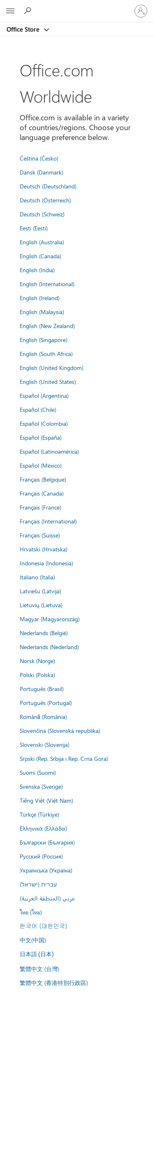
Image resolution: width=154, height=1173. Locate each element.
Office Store (24, 29)
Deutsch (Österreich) (45, 200)
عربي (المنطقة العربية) (47, 898)
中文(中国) (33, 940)
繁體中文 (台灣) (39, 968)
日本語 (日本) (37, 954)
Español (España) (41, 437)
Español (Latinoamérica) (49, 451)
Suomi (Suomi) (38, 772)
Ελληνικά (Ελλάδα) (43, 828)
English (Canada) (40, 256)
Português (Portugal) (46, 702)
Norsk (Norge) (37, 661)
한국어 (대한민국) (43, 926)
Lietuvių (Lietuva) (41, 605)
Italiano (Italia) (37, 577)
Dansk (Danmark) (41, 172)
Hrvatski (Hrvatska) (43, 549)
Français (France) (40, 507)
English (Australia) (42, 242)
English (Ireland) (40, 298)
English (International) (47, 284)
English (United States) (48, 381)
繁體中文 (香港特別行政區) (54, 982)
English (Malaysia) (42, 312)
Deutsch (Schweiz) (42, 214)
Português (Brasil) (42, 688)
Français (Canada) (42, 493)
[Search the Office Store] (29, 10)
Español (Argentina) (44, 395)
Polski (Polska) (37, 674)
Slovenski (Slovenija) (44, 744)
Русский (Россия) (41, 856)
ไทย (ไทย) (31, 912)
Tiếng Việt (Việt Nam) (46, 800)
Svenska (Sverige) (41, 786)
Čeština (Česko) (39, 158)
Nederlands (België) (44, 633)
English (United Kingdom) (51, 367)
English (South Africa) (46, 353)
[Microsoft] (77, 6)
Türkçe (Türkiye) (39, 814)
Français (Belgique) (43, 479)
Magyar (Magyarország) (50, 619)
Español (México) (41, 465)
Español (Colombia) (44, 423)
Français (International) (48, 521)
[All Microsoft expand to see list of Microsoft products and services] (10, 11)
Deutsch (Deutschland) (48, 186)
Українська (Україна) (46, 870)
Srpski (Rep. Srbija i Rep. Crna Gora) (64, 758)
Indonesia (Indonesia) (46, 563)
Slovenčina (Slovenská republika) (60, 730)
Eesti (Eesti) (34, 228)
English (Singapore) (43, 339)
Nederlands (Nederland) (49, 647)
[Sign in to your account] (141, 11)
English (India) (37, 270)
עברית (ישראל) (38, 884)
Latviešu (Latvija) (40, 591)
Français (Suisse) (40, 535)
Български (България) (47, 842)
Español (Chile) (38, 409)
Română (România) (43, 716)
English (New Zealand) (47, 325)
